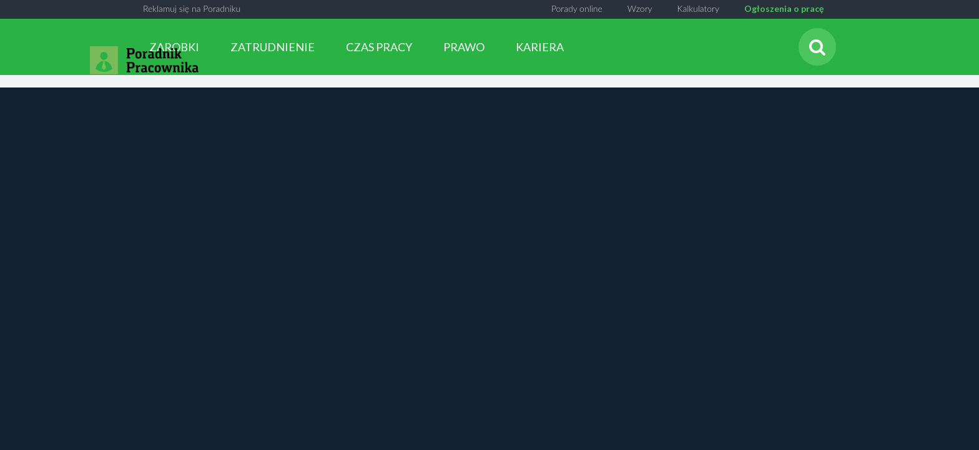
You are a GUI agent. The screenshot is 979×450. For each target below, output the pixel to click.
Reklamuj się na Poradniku (191, 8)
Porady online (577, 8)
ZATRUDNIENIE (272, 47)
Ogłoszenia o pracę (784, 8)
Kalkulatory (698, 8)
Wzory (639, 8)
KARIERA (540, 47)
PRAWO (464, 47)
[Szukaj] (817, 47)
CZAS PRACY (379, 47)
